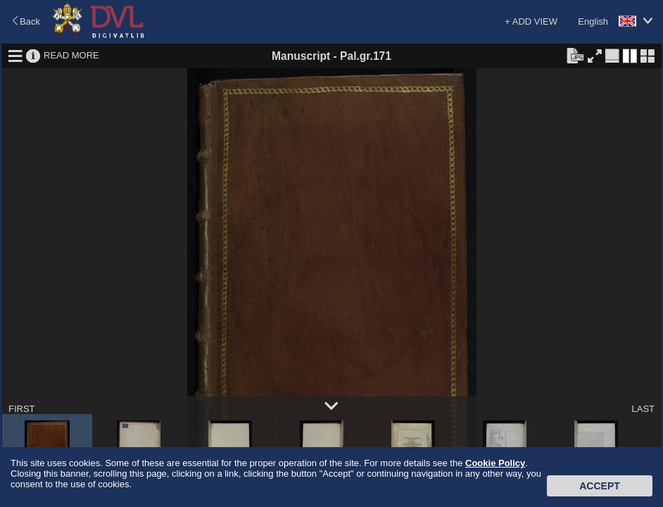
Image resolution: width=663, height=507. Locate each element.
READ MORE (71, 55)
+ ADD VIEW (531, 21)
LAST (643, 408)
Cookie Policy (495, 463)
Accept (599, 486)
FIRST (21, 408)
